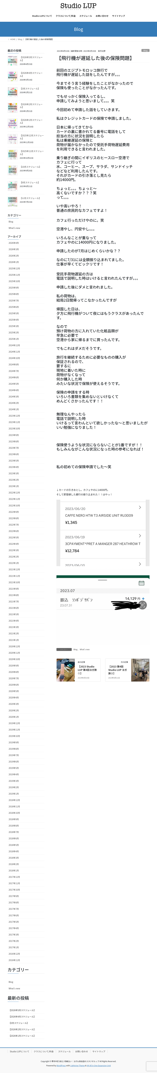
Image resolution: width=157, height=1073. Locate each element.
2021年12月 (14, 569)
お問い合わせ (81, 1051)
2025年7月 (14, 300)
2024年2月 (14, 402)
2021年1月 (14, 639)
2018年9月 (14, 819)
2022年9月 (14, 511)
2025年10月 (14, 281)
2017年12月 (14, 876)
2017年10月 (14, 889)
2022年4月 (14, 543)
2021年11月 (14, 575)
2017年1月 (14, 947)
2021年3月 (14, 627)
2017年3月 (14, 934)
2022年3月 (14, 550)
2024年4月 (14, 390)
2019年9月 (14, 742)
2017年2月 (14, 940)
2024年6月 (14, 377)
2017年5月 (14, 921)
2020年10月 (14, 659)
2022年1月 (14, 562)
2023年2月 (14, 479)
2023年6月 (14, 454)
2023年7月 (14, 447)
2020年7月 (14, 678)
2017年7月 (14, 908)
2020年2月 (14, 710)
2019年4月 (14, 774)
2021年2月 (14, 633)
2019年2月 (14, 787)
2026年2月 (14, 255)
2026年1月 (14, 262)
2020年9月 (14, 665)
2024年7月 (14, 370)
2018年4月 (14, 851)
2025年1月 (14, 338)
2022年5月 (14, 537)
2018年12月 (14, 800)
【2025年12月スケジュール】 (32, 137)
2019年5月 (14, 767)
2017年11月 (14, 883)
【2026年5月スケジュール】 (31, 59)
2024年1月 (14, 409)
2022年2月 (14, 556)
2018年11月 (14, 806)
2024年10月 (14, 358)
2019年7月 (14, 755)
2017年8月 (14, 902)
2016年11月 (14, 960)
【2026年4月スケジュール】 (31, 74)
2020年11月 (14, 652)
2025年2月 (14, 332)
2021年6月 (14, 607)
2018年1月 (14, 870)
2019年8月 (14, 748)
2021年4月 (14, 620)
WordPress (61, 1065)
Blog (145, 50)
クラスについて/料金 (44, 1051)
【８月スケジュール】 (30, 198)
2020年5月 (14, 691)
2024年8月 (14, 364)
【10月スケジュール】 (30, 166)
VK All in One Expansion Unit (99, 1065)
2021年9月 (14, 588)
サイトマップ (98, 1051)
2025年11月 (14, 274)
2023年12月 (14, 415)
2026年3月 (14, 249)
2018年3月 (14, 857)
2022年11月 (14, 498)
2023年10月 (14, 428)
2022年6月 (14, 531)
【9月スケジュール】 (30, 182)
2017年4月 (14, 928)
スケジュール (64, 1051)
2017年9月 (14, 896)
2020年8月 (14, 671)
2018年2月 (14, 864)
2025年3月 (14, 326)
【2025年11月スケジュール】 (32, 153)
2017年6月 (14, 915)
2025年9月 (14, 287)
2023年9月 (14, 435)
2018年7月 (14, 832)
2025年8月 (14, 293)
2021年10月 (14, 582)
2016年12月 (14, 953)
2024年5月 (14, 383)
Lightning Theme (77, 1065)
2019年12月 (14, 723)
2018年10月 (14, 812)
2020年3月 (14, 703)
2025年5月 (14, 313)
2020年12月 (14, 646)
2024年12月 (14, 345)
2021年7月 (14, 601)
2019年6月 (14, 761)
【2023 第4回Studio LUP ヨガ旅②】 (117, 670)
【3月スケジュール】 (30, 88)
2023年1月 (14, 486)
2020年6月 (14, 684)
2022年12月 (14, 492)
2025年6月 (14, 306)
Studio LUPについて (19, 1051)
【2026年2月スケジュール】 (31, 106)
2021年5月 (14, 614)
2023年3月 (14, 473)
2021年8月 (14, 595)
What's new (85, 649)
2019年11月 (14, 729)
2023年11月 (14, 422)
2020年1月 (14, 716)
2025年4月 (14, 319)
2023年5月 (14, 460)
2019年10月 (14, 735)
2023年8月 (14, 441)
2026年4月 (14, 242)
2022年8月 (14, 518)
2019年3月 (14, 780)
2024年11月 (14, 351)
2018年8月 (14, 825)
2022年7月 (14, 524)
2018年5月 (14, 844)
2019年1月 (14, 793)
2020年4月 (14, 697)
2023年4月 (14, 466)
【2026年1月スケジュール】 (31, 121)
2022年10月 (14, 505)
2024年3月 (14, 396)
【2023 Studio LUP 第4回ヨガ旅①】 (87, 670)
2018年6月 (14, 838)
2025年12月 (14, 268)
